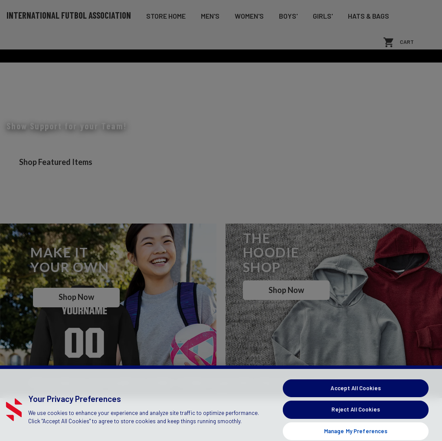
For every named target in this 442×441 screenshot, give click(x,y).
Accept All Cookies (355, 415)
